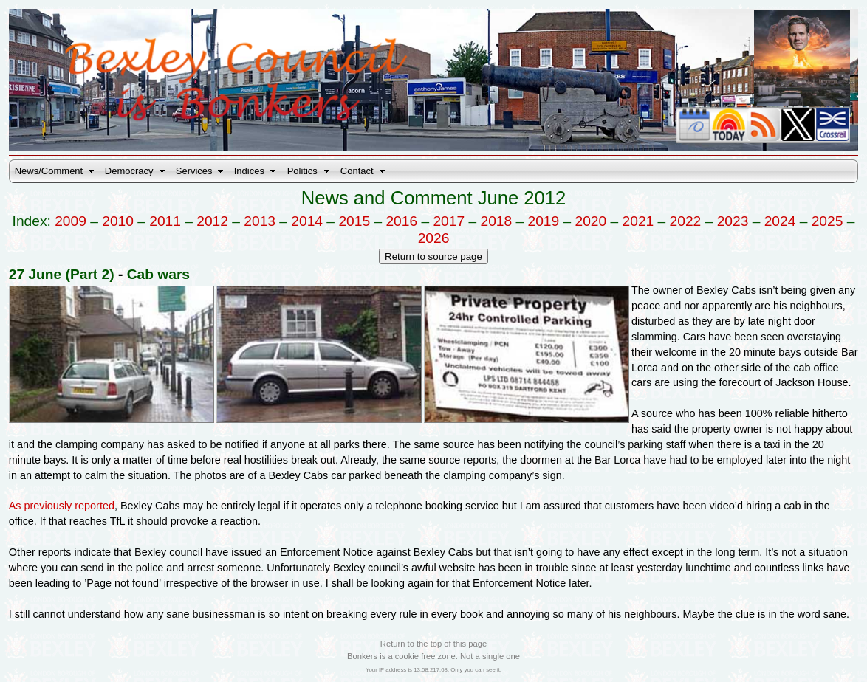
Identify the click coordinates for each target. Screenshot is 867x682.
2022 (686, 221)
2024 (780, 221)
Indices (249, 170)
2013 (259, 221)
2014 (307, 221)
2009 (70, 221)
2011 (165, 221)
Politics (302, 170)
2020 (591, 221)
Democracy (129, 170)
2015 (354, 221)
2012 (212, 221)
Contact (357, 170)
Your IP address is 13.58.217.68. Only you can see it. (433, 669)
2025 (827, 221)
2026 (434, 238)
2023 (733, 221)
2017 (449, 221)
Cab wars (158, 274)
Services (194, 170)
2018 (496, 221)
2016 (401, 221)
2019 (544, 221)
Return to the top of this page (433, 643)
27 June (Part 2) (61, 274)
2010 (118, 221)
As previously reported (61, 506)
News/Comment (49, 170)
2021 (638, 221)
